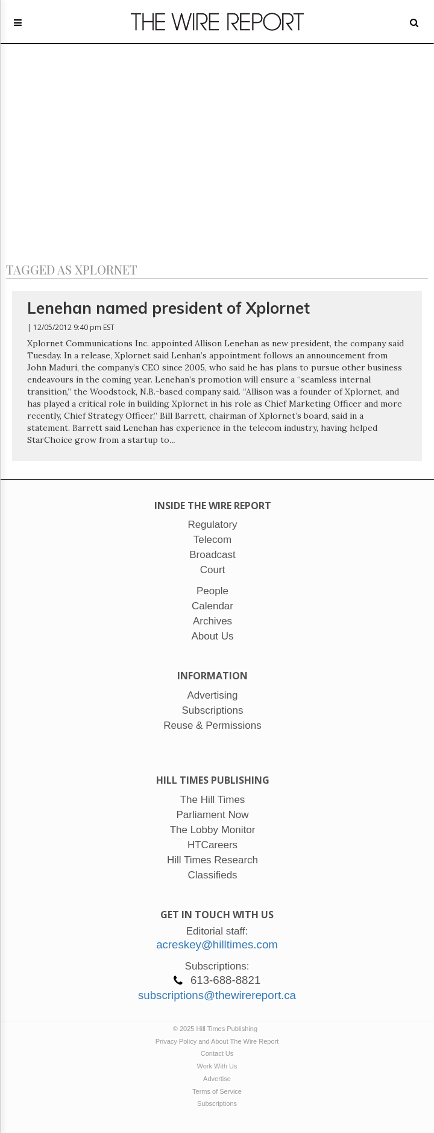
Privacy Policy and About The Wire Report (217, 1041)
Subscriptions (217, 1103)
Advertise (217, 1078)
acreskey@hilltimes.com (217, 944)
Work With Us (217, 1066)
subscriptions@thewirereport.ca (217, 995)
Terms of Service (217, 1091)
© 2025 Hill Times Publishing (217, 1028)
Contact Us (217, 1053)
